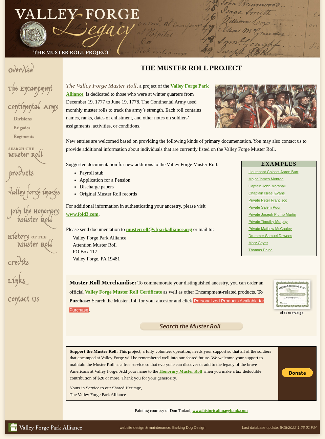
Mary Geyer (258, 243)
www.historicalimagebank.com (219, 410)
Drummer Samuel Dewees (270, 236)
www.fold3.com (82, 214)
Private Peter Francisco (267, 200)
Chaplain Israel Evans (266, 193)
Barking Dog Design (188, 427)
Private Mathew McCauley (270, 229)
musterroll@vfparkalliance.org (159, 229)
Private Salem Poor (264, 207)
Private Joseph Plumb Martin (272, 214)
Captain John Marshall (266, 186)
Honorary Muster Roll (180, 371)
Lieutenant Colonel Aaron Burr (273, 172)
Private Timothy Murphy (268, 222)
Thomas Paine (260, 250)
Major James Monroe (265, 179)
